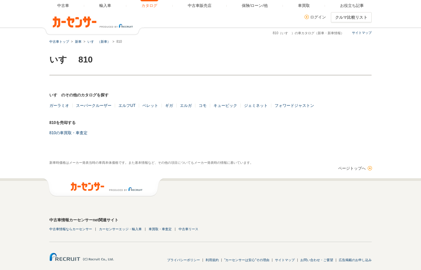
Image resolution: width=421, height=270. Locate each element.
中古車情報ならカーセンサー (70, 229)
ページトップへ (352, 168)
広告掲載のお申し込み (355, 260)
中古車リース (188, 229)
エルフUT (127, 106)
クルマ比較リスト (351, 17)
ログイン (318, 17)
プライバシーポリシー (183, 260)
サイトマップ (362, 33)
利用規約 (212, 260)
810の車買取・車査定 (68, 133)
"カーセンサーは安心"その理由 (246, 260)
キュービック (225, 106)
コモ (203, 106)
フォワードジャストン (294, 106)
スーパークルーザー (93, 106)
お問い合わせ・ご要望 (316, 260)
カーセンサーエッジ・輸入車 (120, 229)
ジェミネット (256, 106)
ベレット (150, 106)
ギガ (169, 106)
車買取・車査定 (160, 229)
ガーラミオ (59, 106)
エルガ (186, 106)
